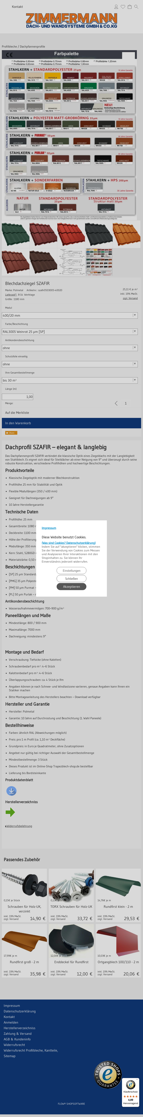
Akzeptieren (71, 587)
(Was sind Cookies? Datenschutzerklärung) (69, 543)
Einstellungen (71, 570)
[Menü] (137, 1080)
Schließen (71, 579)
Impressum (49, 528)
